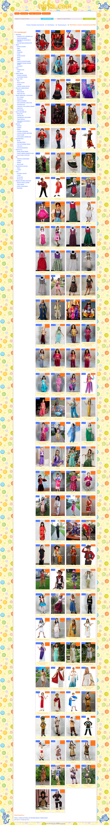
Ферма (18, 57)
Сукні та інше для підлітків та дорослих (23, 121)
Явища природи (20, 91)
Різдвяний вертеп (20, 138)
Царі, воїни (19, 146)
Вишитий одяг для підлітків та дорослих (24, 40)
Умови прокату (35, 13)
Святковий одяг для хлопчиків (24, 117)
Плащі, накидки (20, 184)
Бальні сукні (20, 113)
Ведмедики (19, 52)
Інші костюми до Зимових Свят (24, 136)
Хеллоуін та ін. (19, 149)
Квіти (18, 80)
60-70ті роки (20, 177)
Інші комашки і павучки (22, 77)
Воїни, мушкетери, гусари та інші (24, 102)
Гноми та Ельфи (20, 135)
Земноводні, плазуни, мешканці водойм (24, 63)
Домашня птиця (20, 69)
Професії (19, 160)
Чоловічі (19, 169)
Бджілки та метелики (22, 75)
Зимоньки (19, 125)
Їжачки (18, 54)
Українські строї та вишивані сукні (25, 36)
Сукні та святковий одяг (21, 111)
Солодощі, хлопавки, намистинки (24, 133)
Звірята (17, 44)
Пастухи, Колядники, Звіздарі (23, 144)
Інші (16, 157)
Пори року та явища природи (22, 88)
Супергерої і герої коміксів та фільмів (25, 106)
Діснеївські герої (21, 104)
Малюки (19, 162)
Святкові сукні (20, 115)
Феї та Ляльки (20, 97)
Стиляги (19, 175)
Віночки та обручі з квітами (23, 182)
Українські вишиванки (22, 38)
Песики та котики (21, 55)
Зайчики (19, 50)
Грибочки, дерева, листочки (23, 86)
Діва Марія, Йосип (21, 142)
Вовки (18, 48)
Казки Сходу (20, 108)
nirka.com (53, 823)
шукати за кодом (89, 18)
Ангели (18, 140)
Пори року (19, 89)
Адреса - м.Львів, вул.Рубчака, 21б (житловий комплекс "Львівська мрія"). (31, 817)
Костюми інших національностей (24, 43)
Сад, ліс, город (19, 78)
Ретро (17, 171)
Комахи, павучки (19, 73)
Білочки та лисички (21, 46)
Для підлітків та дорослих (22, 166)
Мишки (18, 59)
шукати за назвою (47, 18)
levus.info (63, 823)
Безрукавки (19, 188)
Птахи (17, 67)
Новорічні (18, 124)
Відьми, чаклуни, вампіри (22, 151)
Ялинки (18, 129)
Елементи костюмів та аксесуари (23, 180)
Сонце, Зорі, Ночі (21, 93)
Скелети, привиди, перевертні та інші (25, 153)
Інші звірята (19, 66)
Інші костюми (20, 164)
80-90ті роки (20, 179)
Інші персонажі (20, 110)
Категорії (24, 13)
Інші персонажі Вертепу (22, 147)
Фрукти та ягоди (20, 82)
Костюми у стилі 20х (22, 173)
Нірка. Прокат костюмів (35, 25)
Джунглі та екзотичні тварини (23, 61)
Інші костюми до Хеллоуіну (23, 155)
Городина (19, 84)
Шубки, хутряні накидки (22, 186)
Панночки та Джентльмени (23, 158)
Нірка (17, 13)
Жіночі (18, 168)
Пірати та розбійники (21, 100)
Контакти (46, 13)
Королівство (20, 99)
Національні (62, 25)
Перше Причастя (21, 119)
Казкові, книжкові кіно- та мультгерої (24, 95)
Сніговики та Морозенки (22, 131)
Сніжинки (19, 127)
